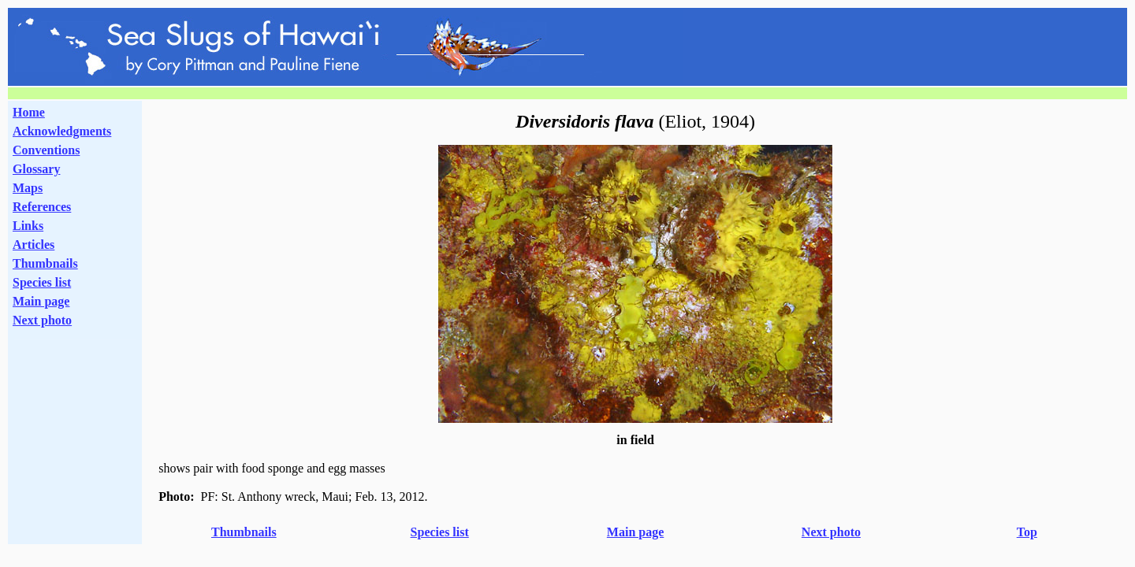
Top (1027, 532)
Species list (42, 282)
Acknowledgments (62, 131)
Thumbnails (45, 263)
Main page (41, 301)
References (42, 206)
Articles (33, 244)
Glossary (36, 169)
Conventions (46, 150)
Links (28, 225)
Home (29, 112)
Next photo (831, 532)
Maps (28, 188)
